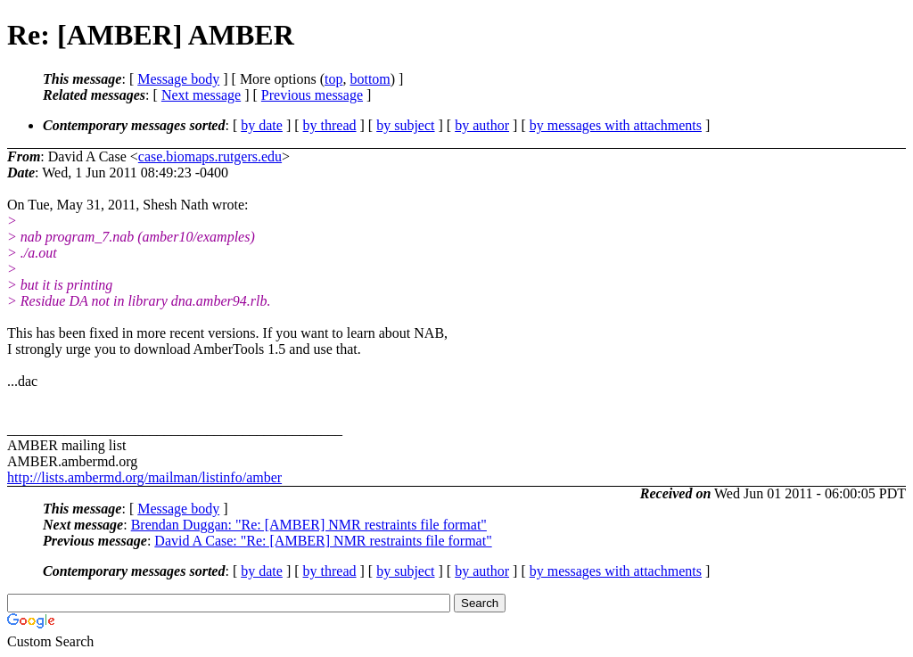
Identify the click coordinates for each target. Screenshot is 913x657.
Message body (178, 78)
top (333, 78)
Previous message (312, 95)
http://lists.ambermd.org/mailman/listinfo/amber (144, 477)
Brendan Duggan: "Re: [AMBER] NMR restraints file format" (309, 524)
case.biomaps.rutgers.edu (210, 156)
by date (262, 125)
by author (482, 125)
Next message (201, 95)
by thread (330, 125)
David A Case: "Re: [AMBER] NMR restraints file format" (322, 540)
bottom (370, 78)
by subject (405, 125)
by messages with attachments (616, 125)
